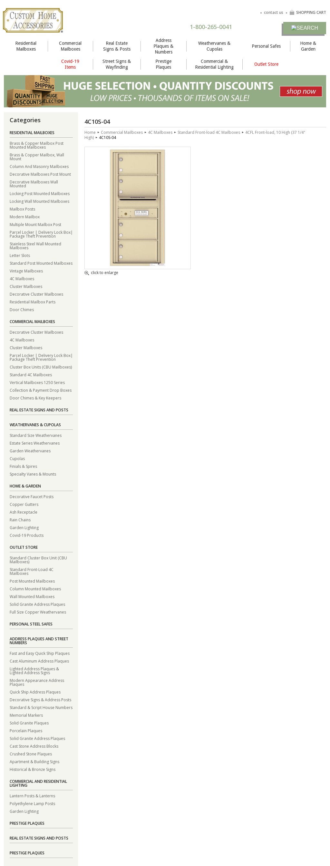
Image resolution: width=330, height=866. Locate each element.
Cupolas (17, 458)
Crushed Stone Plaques (31, 753)
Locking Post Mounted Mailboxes (40, 193)
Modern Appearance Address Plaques (37, 682)
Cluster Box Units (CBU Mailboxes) (41, 366)
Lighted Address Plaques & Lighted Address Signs (34, 670)
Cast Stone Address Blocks (34, 745)
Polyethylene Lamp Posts (32, 803)
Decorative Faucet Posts (31, 496)
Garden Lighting (24, 527)
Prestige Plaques (163, 64)
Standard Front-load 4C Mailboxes (209, 132)
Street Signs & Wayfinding (116, 64)
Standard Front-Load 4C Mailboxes (31, 571)
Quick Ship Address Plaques (35, 691)
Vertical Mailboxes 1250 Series (37, 382)
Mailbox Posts (22, 208)
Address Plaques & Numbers (163, 46)
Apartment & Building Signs (34, 761)
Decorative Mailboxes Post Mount (40, 174)
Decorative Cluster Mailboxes (36, 293)
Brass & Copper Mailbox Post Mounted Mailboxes (36, 145)
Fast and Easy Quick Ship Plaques (40, 653)
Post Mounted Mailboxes (32, 580)
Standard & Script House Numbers (41, 707)
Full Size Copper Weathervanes (38, 611)
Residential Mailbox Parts (32, 301)
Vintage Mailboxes (26, 270)
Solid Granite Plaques (29, 722)
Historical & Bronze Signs (32, 769)
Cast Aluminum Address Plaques (39, 660)
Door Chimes (22, 309)
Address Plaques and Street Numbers (39, 640)
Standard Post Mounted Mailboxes (41, 263)
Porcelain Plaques (26, 730)
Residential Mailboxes (25, 46)
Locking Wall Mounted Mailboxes (39, 201)
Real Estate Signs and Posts (39, 410)
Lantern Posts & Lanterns (32, 795)
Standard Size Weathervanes (36, 435)
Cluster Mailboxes (26, 286)
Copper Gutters (24, 504)
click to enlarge (101, 273)
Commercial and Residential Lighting (38, 783)
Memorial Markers (26, 715)
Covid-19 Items (70, 64)
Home (90, 132)
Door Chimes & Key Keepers (35, 397)
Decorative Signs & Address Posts (40, 699)
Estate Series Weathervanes (35, 442)
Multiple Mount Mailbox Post (35, 224)
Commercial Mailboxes (70, 46)
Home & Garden (308, 46)
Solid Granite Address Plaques (37, 604)
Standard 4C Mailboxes (31, 374)
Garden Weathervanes (30, 450)
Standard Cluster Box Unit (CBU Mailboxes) (38, 559)
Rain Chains (20, 519)
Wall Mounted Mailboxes (32, 596)
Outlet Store (266, 64)
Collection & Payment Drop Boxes (41, 390)
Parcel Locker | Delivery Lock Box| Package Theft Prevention (41, 234)
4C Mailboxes (22, 278)
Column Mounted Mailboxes (35, 588)
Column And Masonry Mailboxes (39, 166)
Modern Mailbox (25, 216)
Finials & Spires (23, 466)
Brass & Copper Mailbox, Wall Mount (37, 156)
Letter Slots (20, 255)
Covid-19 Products (27, 535)
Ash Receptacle (23, 511)
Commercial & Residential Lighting (214, 64)
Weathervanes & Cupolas (214, 46)
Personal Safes (266, 46)
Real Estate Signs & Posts (117, 46)
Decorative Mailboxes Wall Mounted (34, 183)
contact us (273, 12)
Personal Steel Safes (31, 624)
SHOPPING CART (307, 12)
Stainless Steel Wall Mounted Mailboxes (35, 245)
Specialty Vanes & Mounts (33, 473)
